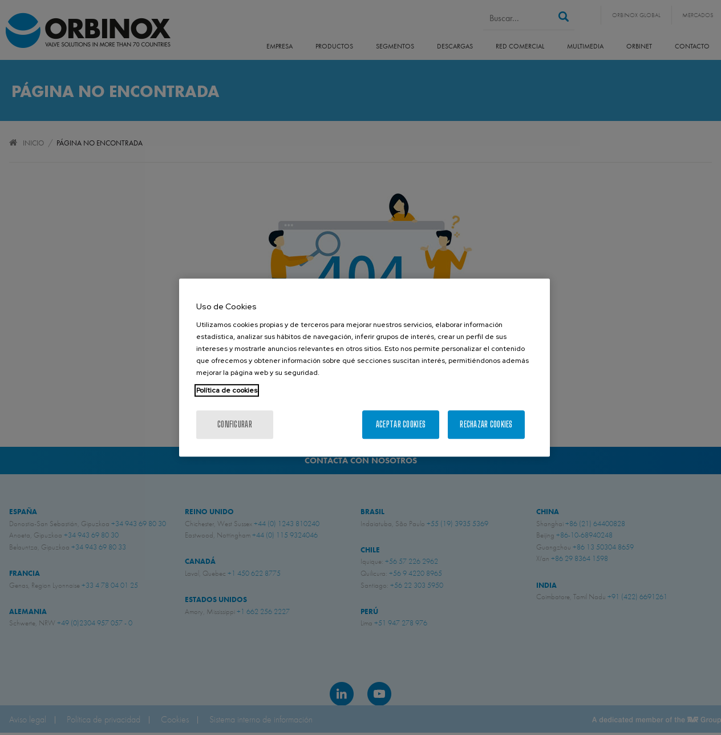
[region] (364, 367)
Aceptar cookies (401, 424)
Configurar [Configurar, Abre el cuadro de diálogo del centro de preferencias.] (234, 424)
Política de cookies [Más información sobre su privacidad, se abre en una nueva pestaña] (226, 390)
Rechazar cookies (486, 424)
